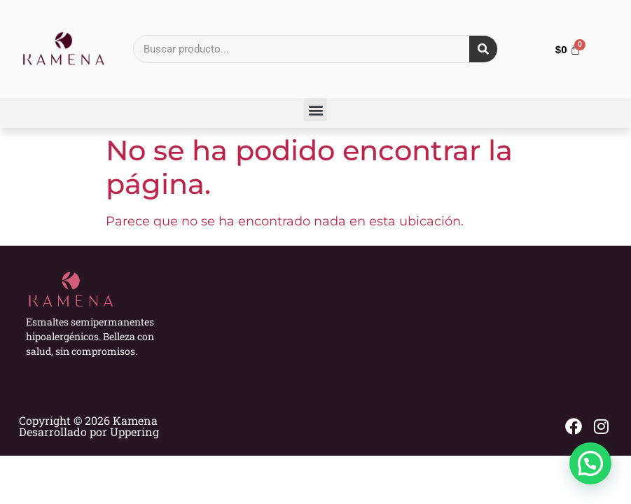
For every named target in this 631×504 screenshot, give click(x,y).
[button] (315, 109)
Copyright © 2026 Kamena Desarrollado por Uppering (89, 426)
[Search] (483, 49)
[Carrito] (568, 49)
